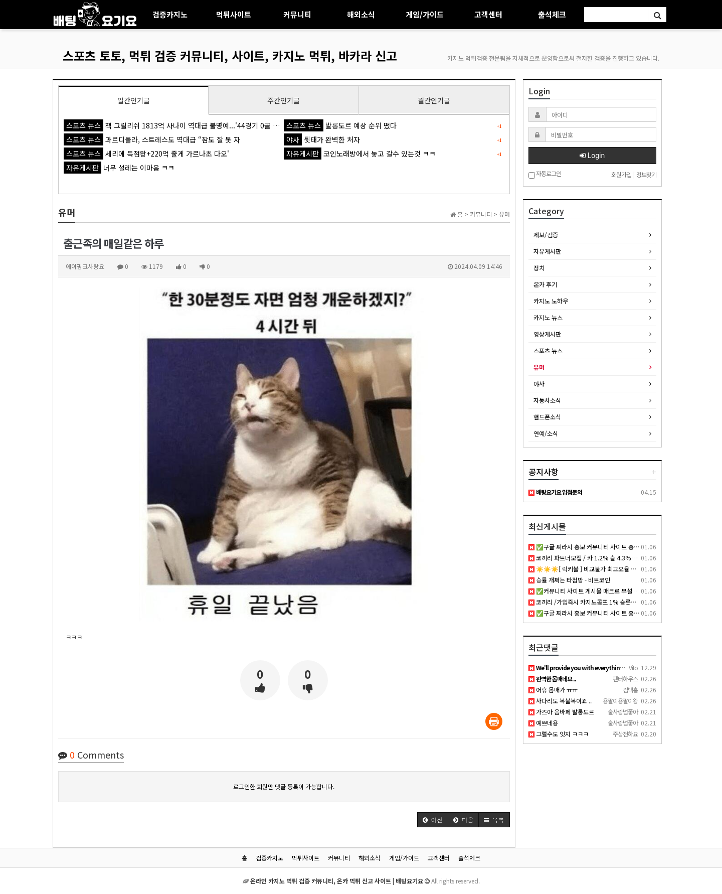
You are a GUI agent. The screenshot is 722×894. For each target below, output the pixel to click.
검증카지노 (170, 14)
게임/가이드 (425, 14)
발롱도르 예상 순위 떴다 (340, 125)
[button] (432, 819)
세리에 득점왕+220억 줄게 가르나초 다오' (146, 153)
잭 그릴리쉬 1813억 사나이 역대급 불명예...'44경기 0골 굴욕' (176, 125)
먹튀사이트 (233, 14)
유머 (539, 367)
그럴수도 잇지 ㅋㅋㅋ (558, 733)
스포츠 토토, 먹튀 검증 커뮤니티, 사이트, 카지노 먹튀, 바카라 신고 (230, 55)
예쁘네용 (543, 722)
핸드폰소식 (547, 416)
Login (592, 156)
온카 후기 (545, 284)
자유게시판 (547, 251)
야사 (539, 383)
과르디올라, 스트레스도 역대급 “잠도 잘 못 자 (152, 139)
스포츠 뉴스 (548, 350)
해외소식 (361, 14)
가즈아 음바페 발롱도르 (561, 711)
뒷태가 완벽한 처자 (322, 139)
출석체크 (552, 14)
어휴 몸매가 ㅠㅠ (553, 689)
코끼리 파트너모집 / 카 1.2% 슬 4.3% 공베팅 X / (593, 557)
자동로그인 (544, 174)
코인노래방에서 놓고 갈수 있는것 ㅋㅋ (360, 153)
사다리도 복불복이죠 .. (560, 700)
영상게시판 (547, 334)
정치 (539, 267)
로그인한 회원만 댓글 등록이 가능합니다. (283, 786)
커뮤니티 (297, 14)
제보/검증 (545, 234)
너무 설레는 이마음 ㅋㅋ (119, 168)
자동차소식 (547, 400)
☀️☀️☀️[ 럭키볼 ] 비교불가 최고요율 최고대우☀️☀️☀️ (601, 568)
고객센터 (488, 14)
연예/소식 (545, 433)
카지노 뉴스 (548, 317)
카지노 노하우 (550, 300)
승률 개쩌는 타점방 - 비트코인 (569, 579)
